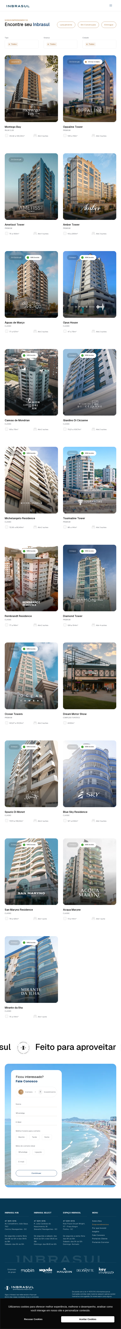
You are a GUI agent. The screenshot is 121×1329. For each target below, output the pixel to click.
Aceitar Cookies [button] (87, 1319)
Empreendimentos (100, 1224)
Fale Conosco (98, 1235)
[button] (109, 5)
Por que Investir (99, 1228)
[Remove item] (9, 44)
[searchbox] (19, 44)
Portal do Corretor (100, 1242)
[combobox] (22, 44)
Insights (95, 1231)
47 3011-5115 (11, 1221)
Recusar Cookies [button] (33, 1319)
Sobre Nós (96, 1221)
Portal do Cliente (99, 1238)
